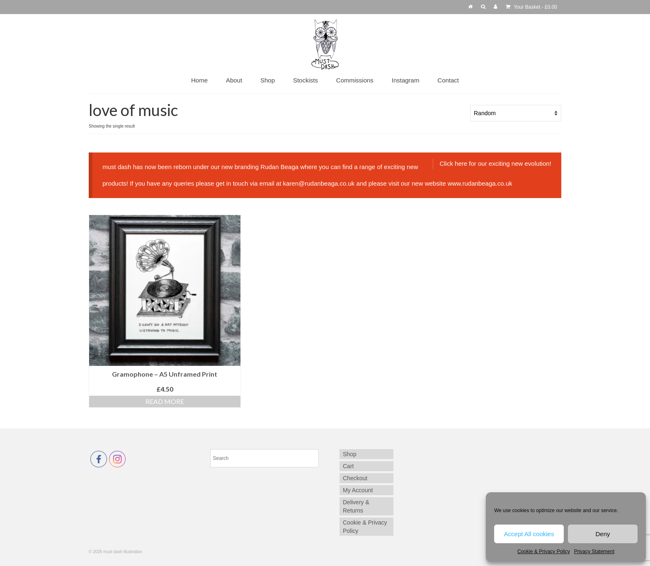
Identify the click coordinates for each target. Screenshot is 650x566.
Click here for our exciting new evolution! (495, 163)
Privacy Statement (594, 551)
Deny (602, 533)
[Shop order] (515, 113)
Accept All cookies (529, 533)
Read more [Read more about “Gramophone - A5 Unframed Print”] (165, 401)
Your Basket (531, 7)
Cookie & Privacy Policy (543, 551)
